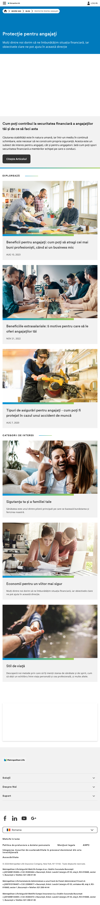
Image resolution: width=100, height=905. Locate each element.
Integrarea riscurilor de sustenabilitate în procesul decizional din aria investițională (42, 851)
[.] (92, 3)
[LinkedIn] (14, 819)
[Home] (5, 11)
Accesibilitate (11, 857)
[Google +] (33, 819)
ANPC (86, 845)
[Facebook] (5, 819)
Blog (28, 11)
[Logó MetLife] (14, 761)
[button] (4, 3)
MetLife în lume (11, 839)
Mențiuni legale (66, 845)
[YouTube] (24, 819)
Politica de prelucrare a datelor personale (26, 845)
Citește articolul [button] (16, 159)
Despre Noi (16, 11)
